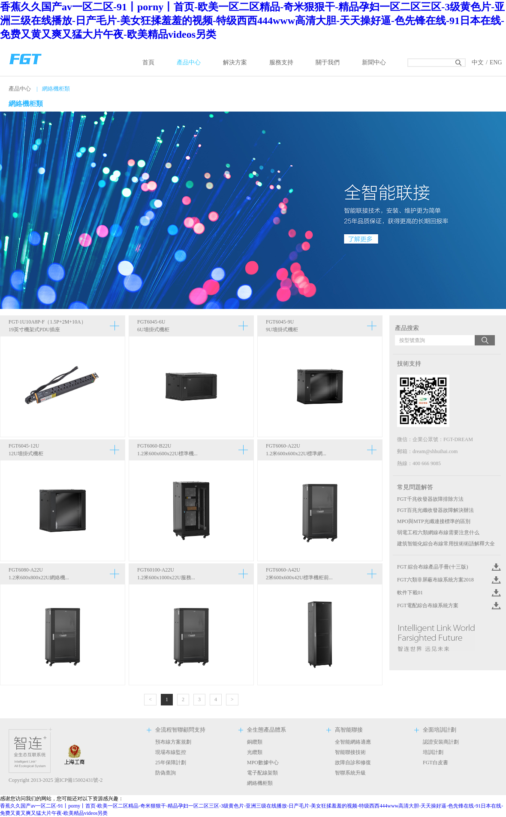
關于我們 (328, 62)
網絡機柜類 (260, 783)
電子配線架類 (262, 773)
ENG (496, 62)
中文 (478, 62)
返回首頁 (26, 58)
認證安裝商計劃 (441, 742)
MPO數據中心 (263, 763)
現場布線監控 (170, 752)
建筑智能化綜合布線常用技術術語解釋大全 (446, 544)
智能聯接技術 (350, 752)
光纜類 (254, 752)
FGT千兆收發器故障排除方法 (430, 499)
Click (495, 566)
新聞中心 (374, 62)
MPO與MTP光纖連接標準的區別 (433, 521)
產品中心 (189, 62)
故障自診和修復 (353, 763)
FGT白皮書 (435, 763)
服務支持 (281, 62)
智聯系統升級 (350, 773)
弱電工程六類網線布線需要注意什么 (438, 533)
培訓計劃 (433, 752)
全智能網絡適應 (353, 742)
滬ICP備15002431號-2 (78, 780)
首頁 (148, 62)
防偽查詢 (165, 773)
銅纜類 (254, 742)
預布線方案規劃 (173, 742)
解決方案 (235, 62)
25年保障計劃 (170, 763)
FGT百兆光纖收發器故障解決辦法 (435, 510)
